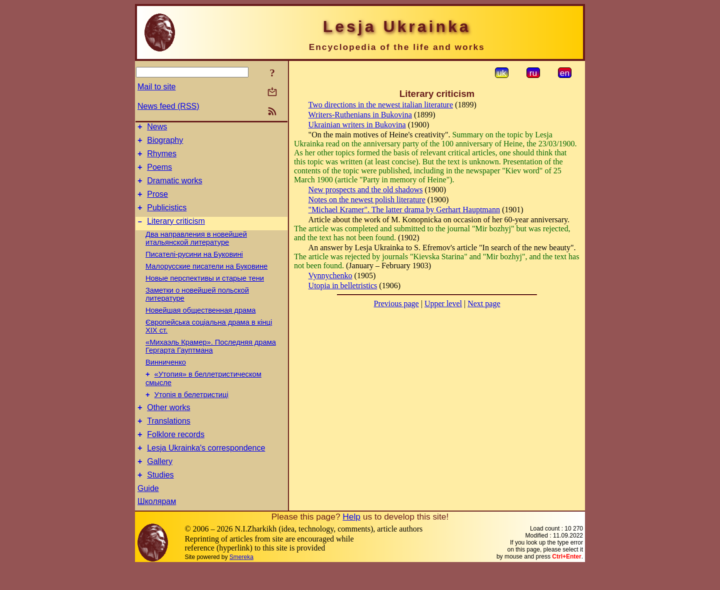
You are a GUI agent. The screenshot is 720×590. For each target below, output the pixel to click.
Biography (165, 143)
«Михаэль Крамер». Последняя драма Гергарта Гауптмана (211, 358)
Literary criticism (176, 233)
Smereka (242, 581)
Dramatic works (174, 188)
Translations (168, 439)
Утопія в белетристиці (191, 410)
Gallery (159, 484)
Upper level (443, 303)
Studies (160, 499)
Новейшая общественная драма (201, 322)
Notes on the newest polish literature (367, 199)
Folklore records (175, 454)
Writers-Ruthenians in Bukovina (360, 114)
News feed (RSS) (169, 106)
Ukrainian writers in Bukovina (357, 124)
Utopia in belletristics (343, 285)
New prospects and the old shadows (365, 189)
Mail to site (157, 86)
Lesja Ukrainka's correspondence (206, 469)
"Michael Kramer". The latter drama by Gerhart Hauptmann (404, 209)
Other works (168, 424)
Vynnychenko (330, 275)
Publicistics (166, 218)
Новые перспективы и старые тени (205, 290)
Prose (157, 203)
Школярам (157, 525)
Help (351, 541)
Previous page (396, 303)
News (157, 128)
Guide (148, 512)
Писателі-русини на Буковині (194, 266)
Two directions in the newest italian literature (380, 104)
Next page (484, 303)
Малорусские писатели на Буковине (207, 278)
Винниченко (166, 374)
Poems (159, 173)
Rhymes (161, 158)
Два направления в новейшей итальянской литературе (196, 250)
